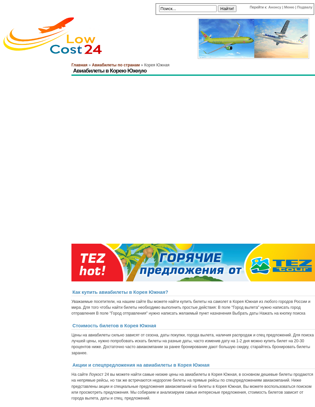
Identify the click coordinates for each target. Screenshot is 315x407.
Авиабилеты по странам (116, 65)
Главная (79, 65)
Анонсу (274, 7)
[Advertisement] (160, 124)
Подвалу (304, 7)
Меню (289, 7)
